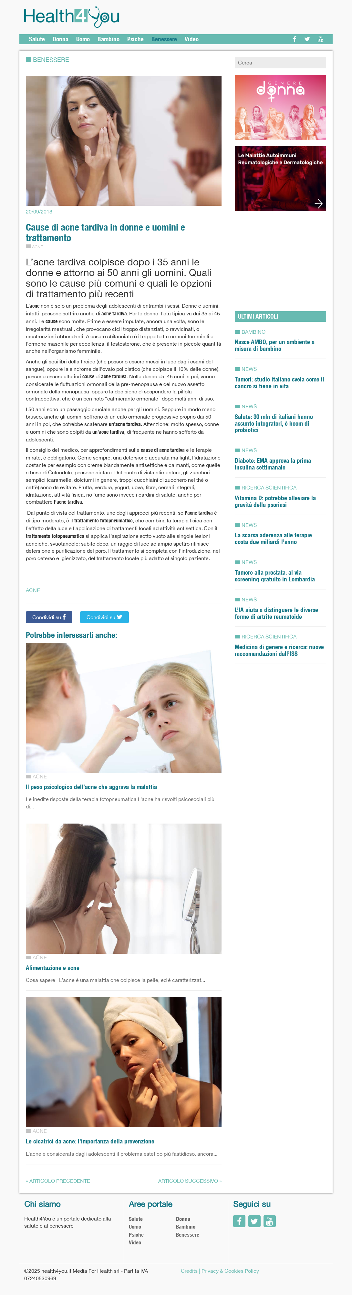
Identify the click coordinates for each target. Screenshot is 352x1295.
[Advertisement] (280, 258)
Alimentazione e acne (52, 967)
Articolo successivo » (190, 1181)
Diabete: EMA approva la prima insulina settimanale (273, 464)
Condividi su (49, 617)
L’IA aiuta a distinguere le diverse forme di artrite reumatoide (276, 613)
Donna (60, 39)
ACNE (33, 590)
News (249, 369)
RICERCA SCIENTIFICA (269, 487)
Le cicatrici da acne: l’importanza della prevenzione (90, 1141)
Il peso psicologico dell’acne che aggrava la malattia (91, 786)
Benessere (164, 39)
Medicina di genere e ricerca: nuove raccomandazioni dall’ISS (279, 650)
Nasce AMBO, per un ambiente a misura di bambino (275, 345)
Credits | (190, 1271)
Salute (37, 39)
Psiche (135, 39)
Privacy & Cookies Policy (230, 1271)
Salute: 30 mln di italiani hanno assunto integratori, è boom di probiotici (274, 423)
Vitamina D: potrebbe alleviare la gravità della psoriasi (275, 501)
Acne (37, 246)
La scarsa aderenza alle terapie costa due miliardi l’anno (273, 538)
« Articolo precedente (58, 1181)
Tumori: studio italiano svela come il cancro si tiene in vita (279, 383)
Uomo (83, 39)
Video (192, 39)
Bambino (108, 39)
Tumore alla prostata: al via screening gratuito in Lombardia (275, 576)
